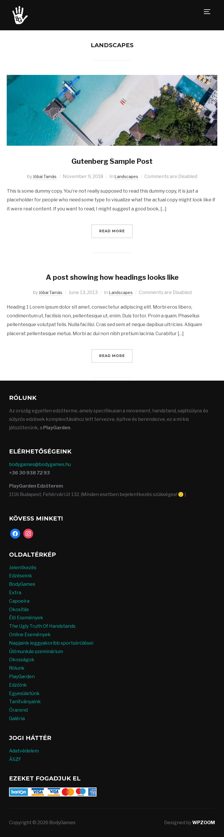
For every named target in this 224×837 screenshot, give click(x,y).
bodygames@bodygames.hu (40, 464)
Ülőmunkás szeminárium (36, 651)
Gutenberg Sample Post (112, 160)
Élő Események (26, 617)
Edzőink (18, 684)
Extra (15, 592)
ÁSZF (15, 759)
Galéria (17, 718)
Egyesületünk (24, 693)
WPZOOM (203, 822)
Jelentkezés (22, 567)
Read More (112, 231)
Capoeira (19, 601)
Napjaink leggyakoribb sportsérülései (51, 643)
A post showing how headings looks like (112, 276)
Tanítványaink (25, 701)
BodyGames (22, 584)
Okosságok (21, 659)
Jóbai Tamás (43, 176)
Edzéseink (20, 575)
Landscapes (128, 176)
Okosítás (19, 609)
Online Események (30, 634)
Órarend (18, 710)
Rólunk (16, 668)
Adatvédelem (24, 750)
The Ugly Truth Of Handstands (42, 626)
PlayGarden (22, 676)
